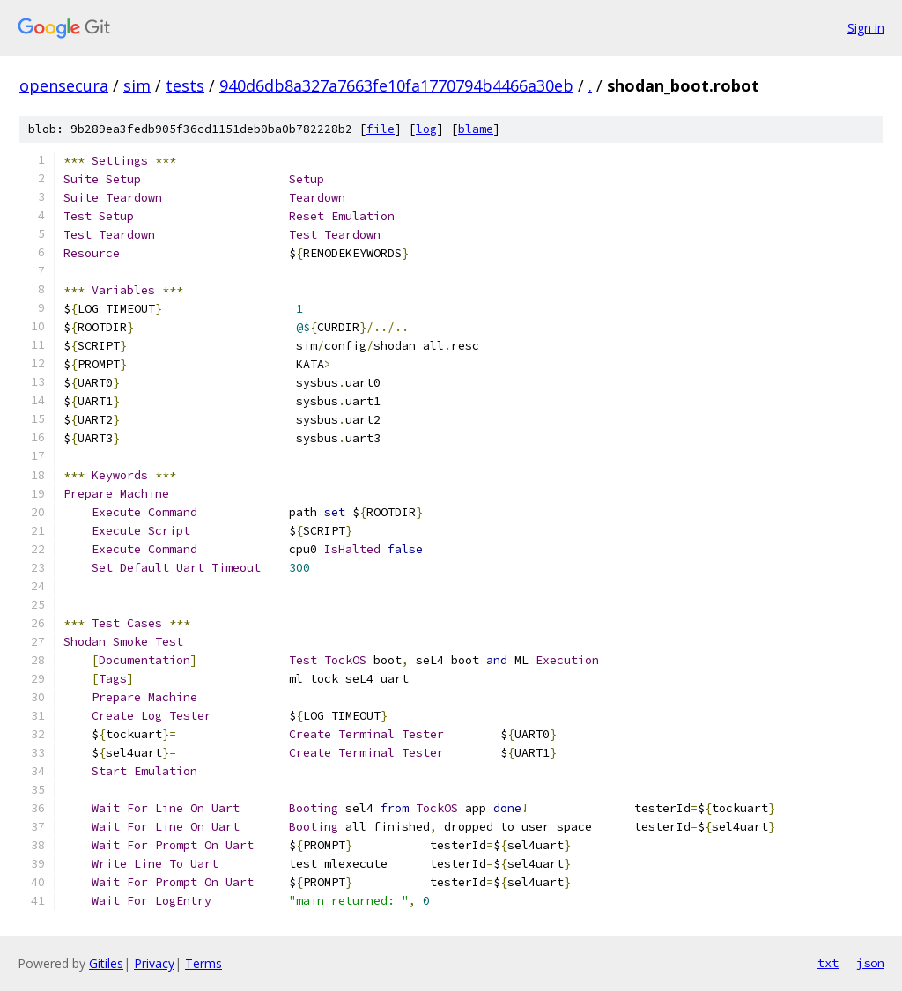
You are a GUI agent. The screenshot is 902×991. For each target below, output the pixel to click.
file (380, 129)
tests (185, 85)
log (426, 129)
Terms (203, 963)
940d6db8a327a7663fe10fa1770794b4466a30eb (396, 85)
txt (828, 963)
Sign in (865, 27)
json (870, 963)
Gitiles (106, 963)
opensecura (63, 85)
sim (137, 85)
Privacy (154, 963)
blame (475, 129)
